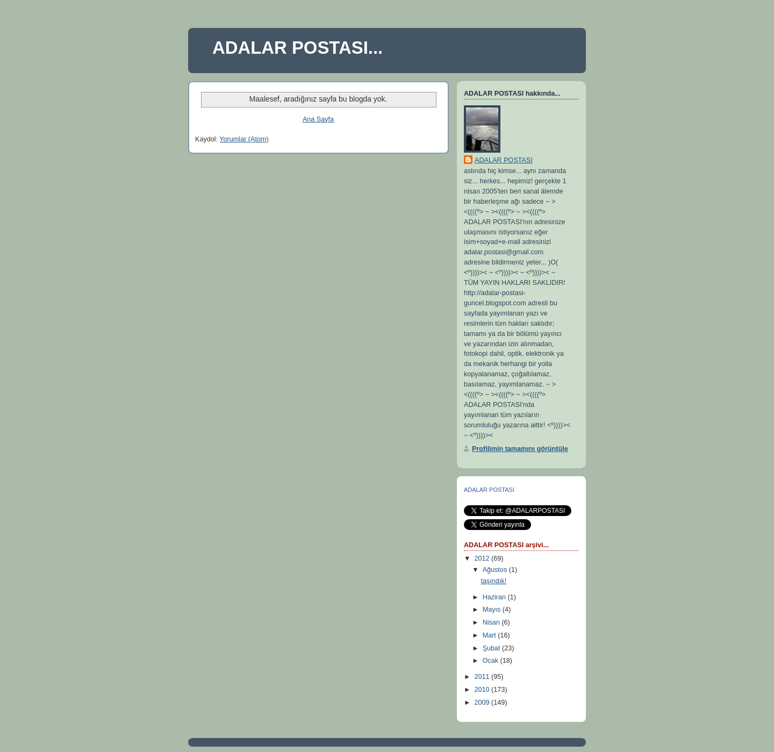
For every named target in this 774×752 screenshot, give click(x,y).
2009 (483, 702)
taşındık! (494, 581)
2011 (483, 677)
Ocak (491, 660)
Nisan (492, 622)
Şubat (492, 648)
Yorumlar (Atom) (243, 139)
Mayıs (493, 609)
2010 (483, 689)
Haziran (495, 597)
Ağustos (496, 570)
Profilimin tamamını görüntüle (520, 449)
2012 (483, 558)
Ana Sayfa (318, 119)
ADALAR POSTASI (504, 160)
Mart (490, 635)
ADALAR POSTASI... (297, 48)
